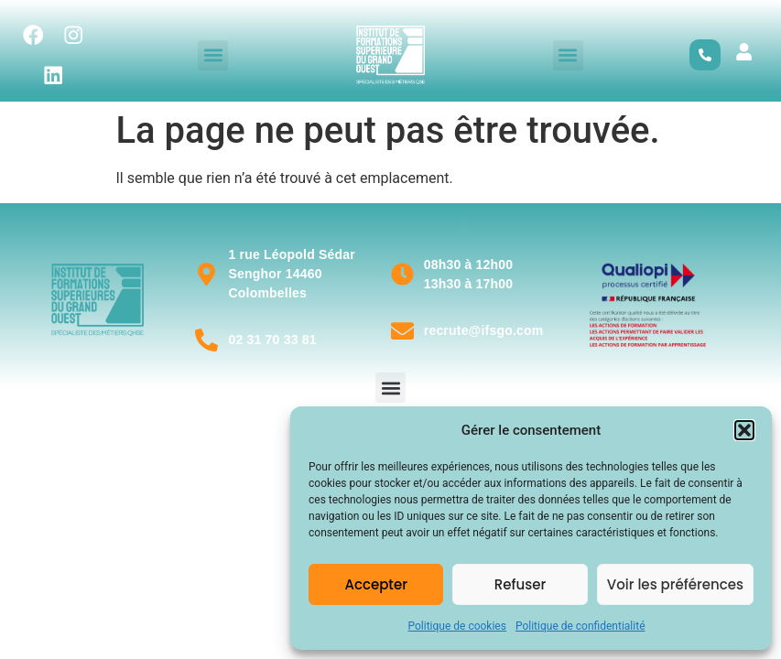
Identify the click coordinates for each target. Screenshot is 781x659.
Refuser (520, 584)
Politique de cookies (457, 626)
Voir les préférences (675, 584)
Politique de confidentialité (580, 626)
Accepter (375, 584)
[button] (744, 430)
